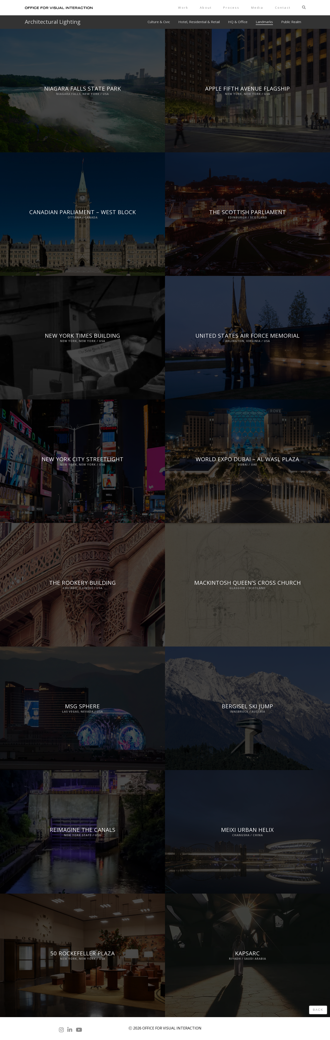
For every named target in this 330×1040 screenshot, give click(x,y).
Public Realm (291, 21)
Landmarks (264, 21)
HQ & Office (238, 21)
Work (183, 7)
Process (231, 7)
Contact (283, 7)
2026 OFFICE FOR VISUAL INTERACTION (167, 1028)
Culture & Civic (159, 21)
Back (318, 1009)
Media (257, 7)
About (206, 7)
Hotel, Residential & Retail (199, 21)
